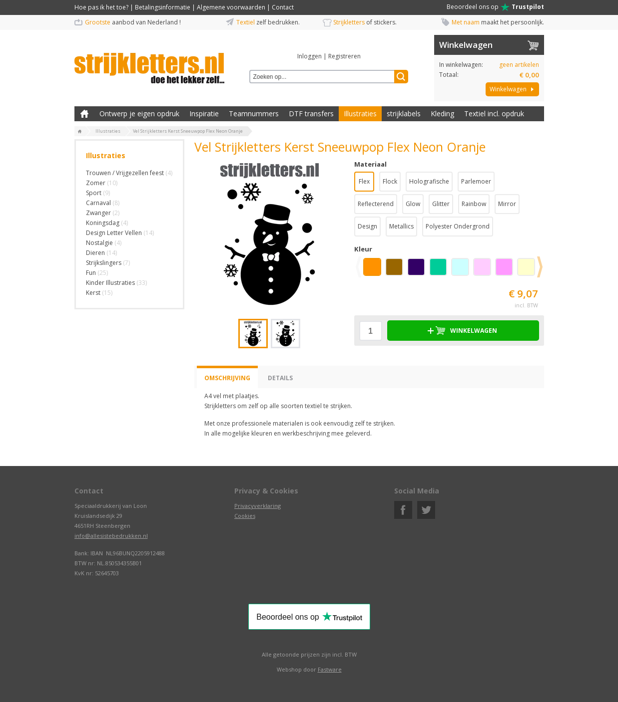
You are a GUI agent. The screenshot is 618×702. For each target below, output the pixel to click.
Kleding (442, 113)
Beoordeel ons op (495, 7)
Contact (283, 7)
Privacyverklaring (257, 505)
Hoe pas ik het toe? (101, 7)
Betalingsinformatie (162, 7)
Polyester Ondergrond (458, 226)
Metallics (401, 226)
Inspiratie (204, 113)
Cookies (244, 515)
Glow (413, 204)
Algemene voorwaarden (231, 7)
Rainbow (474, 204)
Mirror (507, 204)
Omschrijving (227, 378)
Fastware (330, 669)
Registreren (344, 56)
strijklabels (404, 113)
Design (367, 226)
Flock (390, 181)
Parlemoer (476, 181)
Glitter (441, 204)
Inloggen (309, 56)
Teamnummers (254, 113)
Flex (364, 181)
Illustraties (360, 113)
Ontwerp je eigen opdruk (139, 113)
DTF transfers (311, 113)
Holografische (429, 181)
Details (280, 378)
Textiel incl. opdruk (494, 113)
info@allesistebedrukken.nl (111, 535)
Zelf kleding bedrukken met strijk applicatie (84, 114)
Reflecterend (376, 204)
